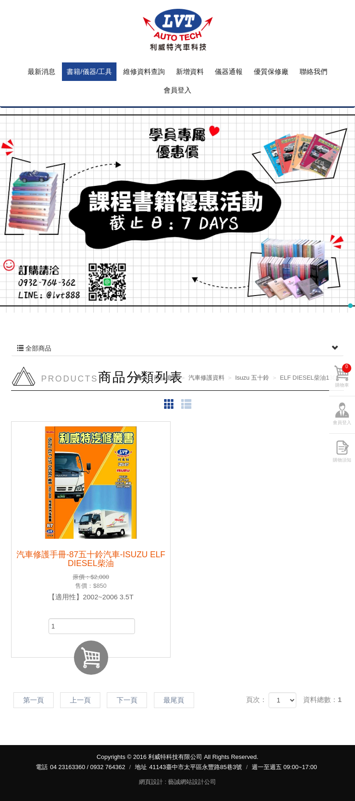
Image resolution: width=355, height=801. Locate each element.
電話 (42, 767)
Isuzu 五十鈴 (252, 377)
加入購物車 (91, 658)
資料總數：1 (322, 699)
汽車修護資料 (207, 377)
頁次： (256, 699)
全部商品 (177, 348)
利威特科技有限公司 (177, 30)
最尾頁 (174, 700)
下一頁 (126, 700)
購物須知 (342, 459)
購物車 (343, 376)
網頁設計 (151, 781)
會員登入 (342, 422)
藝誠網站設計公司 (192, 781)
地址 (141, 767)
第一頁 (33, 700)
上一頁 (80, 700)
